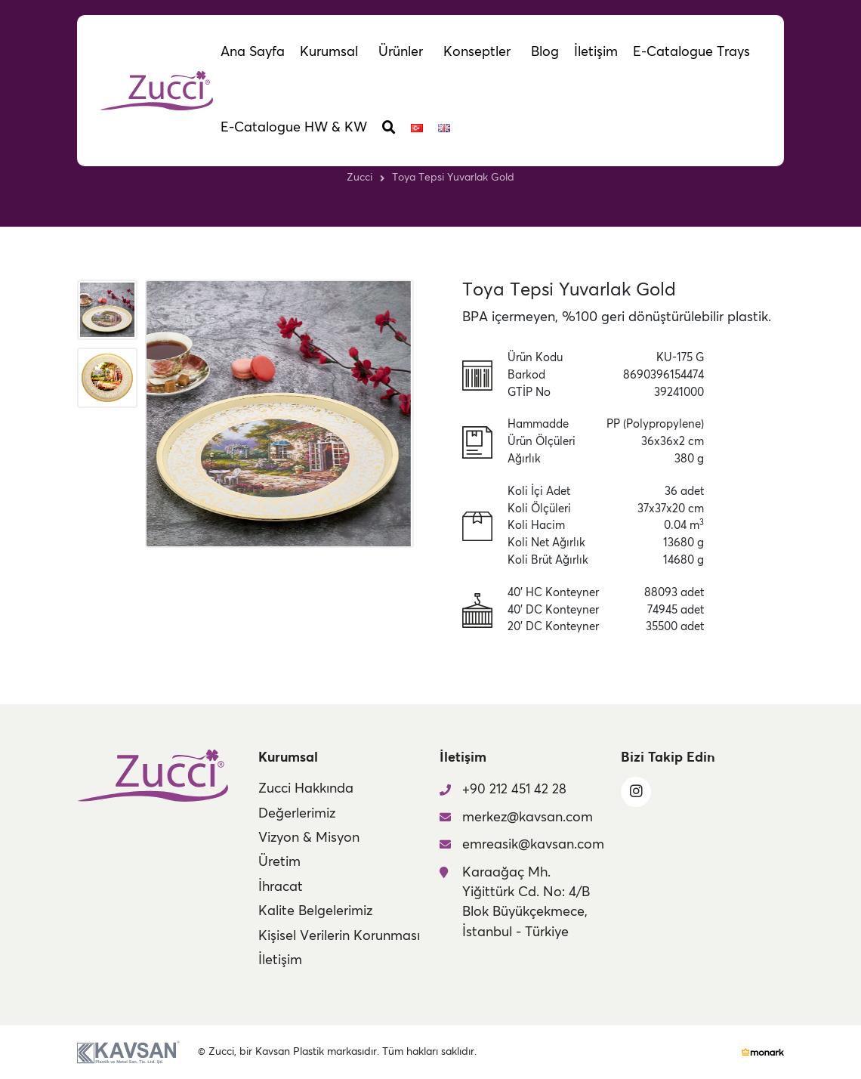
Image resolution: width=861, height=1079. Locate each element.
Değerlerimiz (296, 814)
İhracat (280, 887)
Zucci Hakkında (305, 789)
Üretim (279, 862)
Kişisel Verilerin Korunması (339, 936)
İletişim (280, 960)
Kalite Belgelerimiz (315, 911)
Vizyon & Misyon (309, 838)
